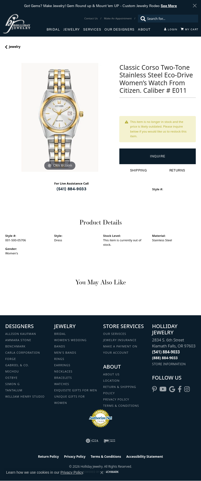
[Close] (194, 5)
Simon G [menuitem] (12, 384)
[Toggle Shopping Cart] (189, 29)
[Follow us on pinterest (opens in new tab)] (154, 389)
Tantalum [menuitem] (14, 390)
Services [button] (92, 29)
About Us (111, 374)
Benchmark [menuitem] (15, 346)
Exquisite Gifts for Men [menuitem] (75, 390)
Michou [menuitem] (12, 371)
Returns (177, 170)
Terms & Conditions (121, 406)
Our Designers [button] (119, 29)
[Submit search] (142, 18)
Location (111, 380)
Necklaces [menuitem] (63, 371)
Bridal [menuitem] (60, 334)
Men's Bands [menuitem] (65, 352)
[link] (91, 18)
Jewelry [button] (71, 29)
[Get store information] (169, 364)
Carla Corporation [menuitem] (22, 352)
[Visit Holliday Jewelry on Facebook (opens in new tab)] (180, 389)
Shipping (138, 170)
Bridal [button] (53, 29)
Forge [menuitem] (10, 359)
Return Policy (48, 456)
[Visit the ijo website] (109, 441)
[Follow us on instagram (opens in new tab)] (187, 389)
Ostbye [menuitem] (11, 378)
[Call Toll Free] (165, 357)
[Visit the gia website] (92, 441)
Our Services (114, 334)
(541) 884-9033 (71, 189)
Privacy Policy (116, 399)
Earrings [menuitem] (62, 365)
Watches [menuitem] (61, 384)
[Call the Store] (166, 351)
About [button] (144, 29)
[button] (170, 29)
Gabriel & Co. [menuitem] (17, 365)
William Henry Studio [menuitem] (24, 396)
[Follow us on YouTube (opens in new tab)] (162, 389)
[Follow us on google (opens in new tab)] (172, 389)
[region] (59, 117)
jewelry (14, 46)
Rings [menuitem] (59, 359)
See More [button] (169, 5)
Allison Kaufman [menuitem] (20, 334)
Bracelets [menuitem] (63, 378)
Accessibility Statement (144, 456)
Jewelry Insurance (119, 340)
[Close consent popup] (101, 472)
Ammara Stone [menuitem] (18, 340)
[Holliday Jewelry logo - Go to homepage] (25, 23)
